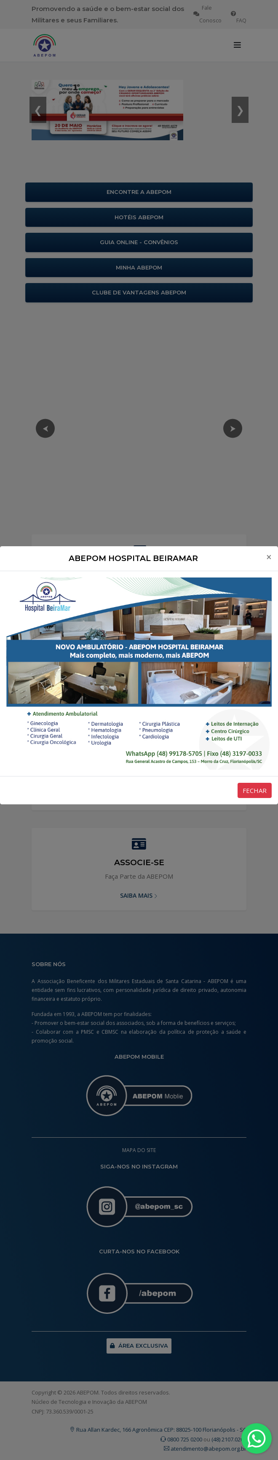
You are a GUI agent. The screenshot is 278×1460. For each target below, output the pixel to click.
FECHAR (255, 790)
